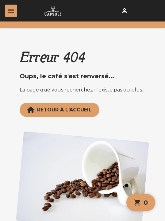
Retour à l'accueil (59, 110)
